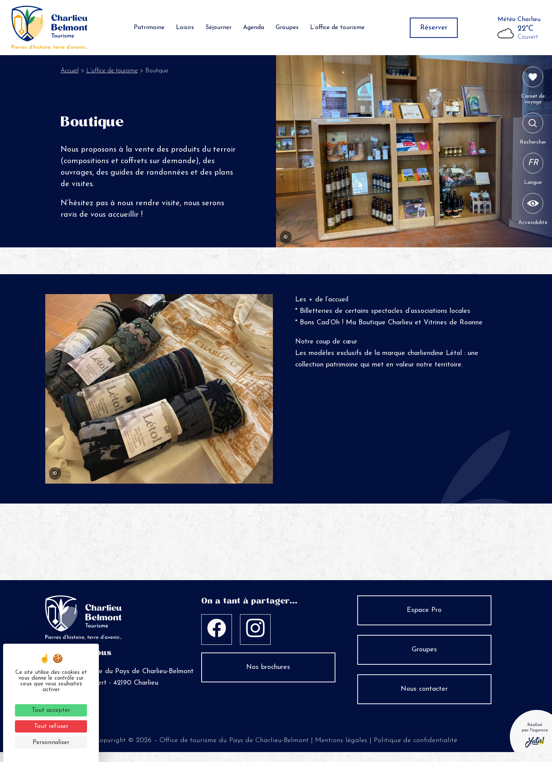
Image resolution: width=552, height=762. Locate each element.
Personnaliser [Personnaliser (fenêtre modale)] (51, 742)
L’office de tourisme (337, 29)
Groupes (287, 29)
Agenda (253, 29)
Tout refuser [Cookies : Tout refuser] (51, 726)
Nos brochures (268, 669)
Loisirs (185, 29)
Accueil (70, 73)
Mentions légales (341, 742)
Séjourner (218, 29)
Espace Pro (424, 612)
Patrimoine (149, 29)
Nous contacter (424, 691)
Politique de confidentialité (415, 742)
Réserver (433, 29)
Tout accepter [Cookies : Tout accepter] (51, 710)
